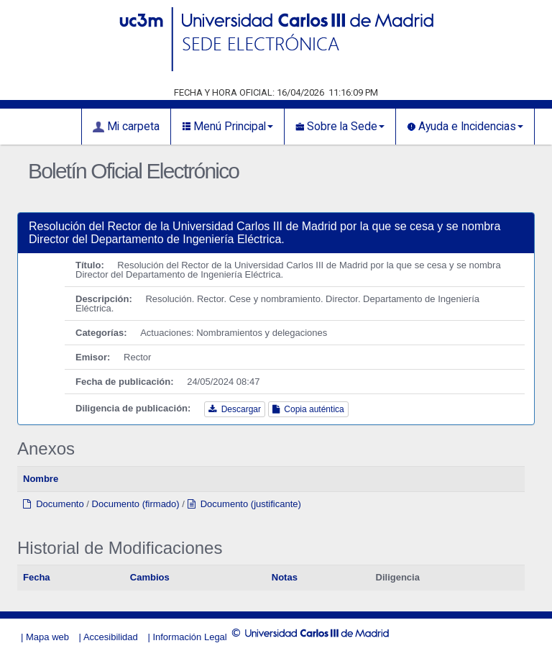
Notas (285, 577)
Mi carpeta (126, 126)
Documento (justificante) (244, 503)
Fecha (36, 577)
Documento (53, 503)
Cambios (150, 577)
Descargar (234, 409)
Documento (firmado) (136, 503)
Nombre (40, 478)
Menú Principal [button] (227, 126)
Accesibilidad (110, 637)
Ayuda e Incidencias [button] (465, 126)
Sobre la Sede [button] (340, 126)
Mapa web (47, 637)
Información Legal (189, 637)
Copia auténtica (308, 409)
